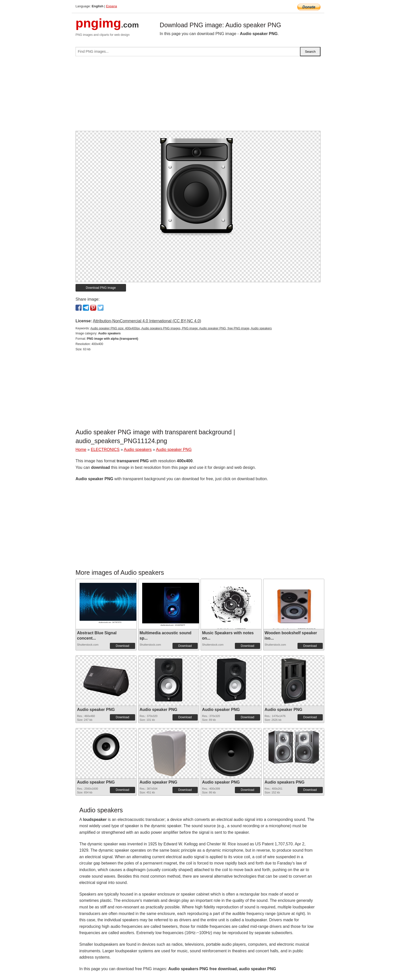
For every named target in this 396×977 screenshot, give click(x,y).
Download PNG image (101, 288)
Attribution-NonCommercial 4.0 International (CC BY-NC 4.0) (147, 321)
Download (122, 646)
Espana (111, 6)
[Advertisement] (198, 95)
